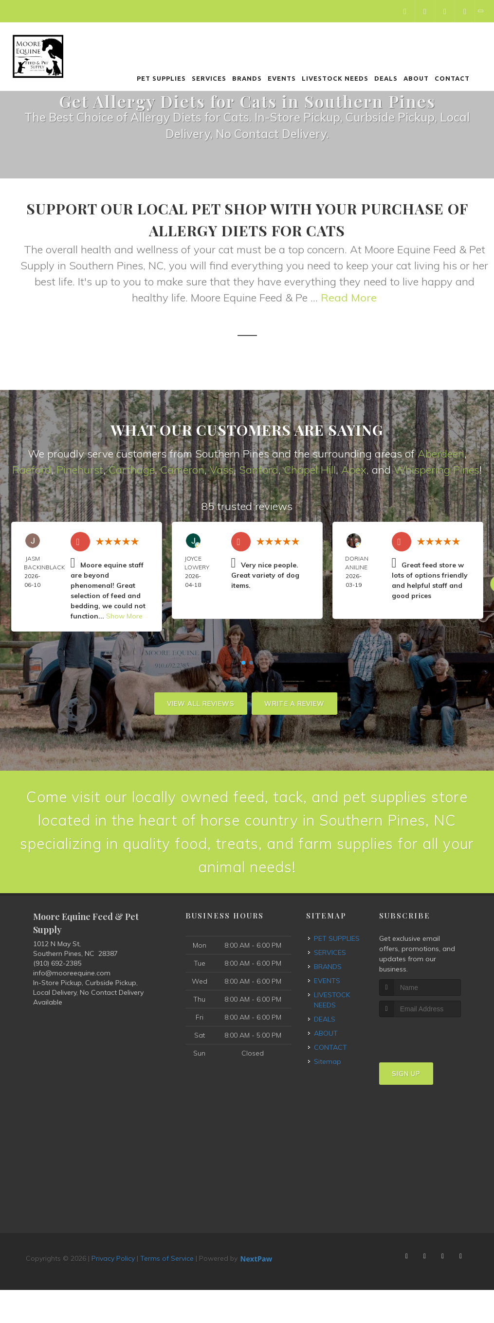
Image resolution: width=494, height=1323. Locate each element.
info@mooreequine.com (71, 973)
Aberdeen (441, 453)
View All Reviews (201, 703)
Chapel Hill (310, 469)
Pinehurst (79, 469)
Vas (219, 469)
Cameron (182, 469)
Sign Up (406, 1073)
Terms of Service (167, 1258)
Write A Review (294, 703)
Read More (349, 297)
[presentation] (431, 1035)
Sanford (258, 469)
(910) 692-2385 (57, 963)
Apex (353, 469)
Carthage (132, 469)
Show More (124, 616)
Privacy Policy (113, 1258)
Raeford (31, 469)
